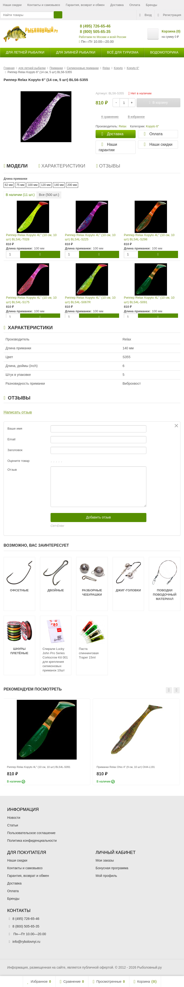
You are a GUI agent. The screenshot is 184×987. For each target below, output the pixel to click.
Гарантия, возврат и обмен (85, 5)
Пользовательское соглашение (31, 833)
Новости (13, 818)
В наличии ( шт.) (20, 195)
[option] (47, 741)
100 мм (32, 185)
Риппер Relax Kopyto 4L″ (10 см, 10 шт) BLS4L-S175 (31, 300)
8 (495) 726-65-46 (91, 26)
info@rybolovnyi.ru (26, 942)
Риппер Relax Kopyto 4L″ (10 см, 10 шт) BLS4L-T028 (31, 237)
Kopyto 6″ (152, 126)
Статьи (12, 825)
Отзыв (12, 469)
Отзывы (108, 165)
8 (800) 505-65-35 (91, 32)
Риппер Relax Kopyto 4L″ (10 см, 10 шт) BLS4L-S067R (90, 300)
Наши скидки (12, 5)
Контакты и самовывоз (43, 5)
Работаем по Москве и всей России (102, 37)
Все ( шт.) (49, 195)
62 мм (9, 185)
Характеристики (61, 165)
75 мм (20, 185)
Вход (145, 15)
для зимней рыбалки (75, 52)
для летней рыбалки (25, 52)
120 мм (46, 185)
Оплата (134, 5)
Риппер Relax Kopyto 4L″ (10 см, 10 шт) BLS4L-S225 (90, 237)
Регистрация (169, 15)
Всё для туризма (122, 52)
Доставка (117, 5)
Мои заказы (105, 860)
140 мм (59, 185)
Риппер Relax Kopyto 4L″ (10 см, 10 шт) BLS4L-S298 (149, 237)
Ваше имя (14, 428)
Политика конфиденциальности (32, 840)
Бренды (151, 5)
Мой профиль (106, 876)
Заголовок (15, 450)
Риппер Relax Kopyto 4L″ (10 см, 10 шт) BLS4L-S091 (149, 300)
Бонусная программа (112, 868)
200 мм (72, 185)
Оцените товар (18, 461)
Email (11, 439)
